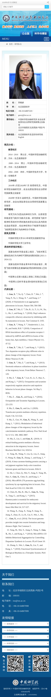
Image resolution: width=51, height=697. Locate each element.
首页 (11, 44)
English (21, 137)
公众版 (25, 33)
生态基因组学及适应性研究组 (30, 135)
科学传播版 (41, 33)
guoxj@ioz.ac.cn (24, 115)
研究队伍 (18, 44)
